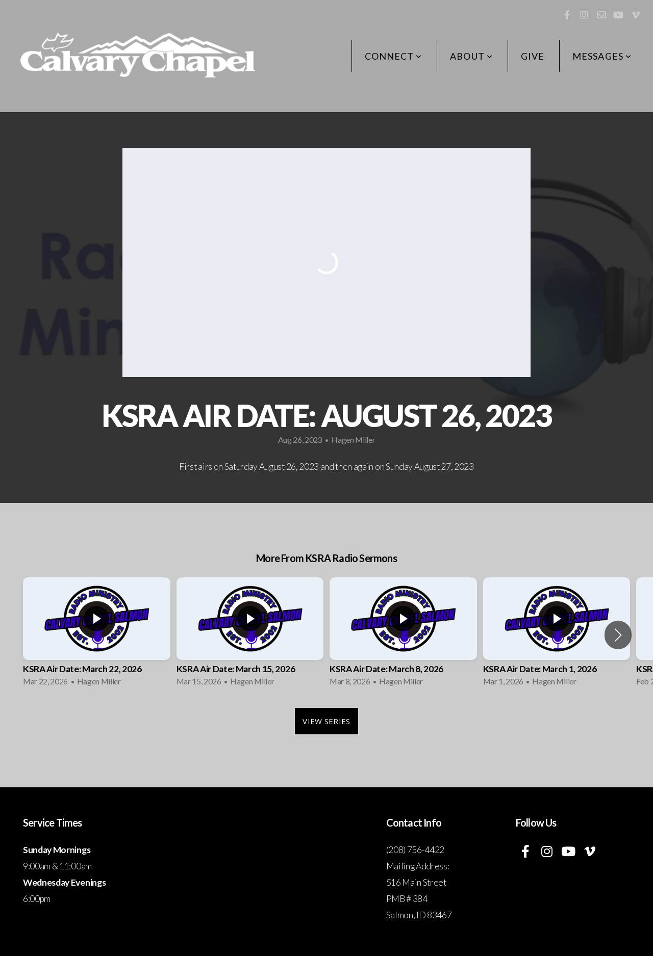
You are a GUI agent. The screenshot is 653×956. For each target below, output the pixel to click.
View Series (326, 721)
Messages (602, 56)
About (471, 56)
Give (532, 56)
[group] (96, 635)
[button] (618, 635)
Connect (393, 56)
